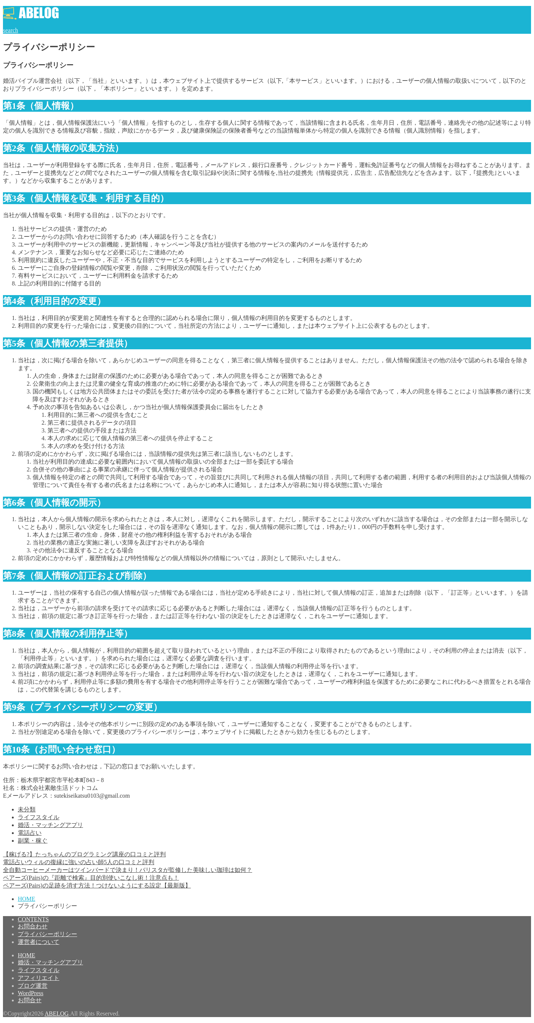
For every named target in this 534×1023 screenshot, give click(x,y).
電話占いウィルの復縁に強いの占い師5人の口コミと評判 (78, 862)
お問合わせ (32, 926)
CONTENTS (33, 919)
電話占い (30, 833)
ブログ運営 (32, 986)
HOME (26, 955)
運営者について (38, 942)
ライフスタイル (38, 817)
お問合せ (30, 1000)
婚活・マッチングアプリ (50, 825)
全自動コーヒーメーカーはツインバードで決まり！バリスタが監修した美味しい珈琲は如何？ (127, 870)
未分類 (27, 809)
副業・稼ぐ (32, 840)
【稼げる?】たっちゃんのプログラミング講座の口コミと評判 (84, 854)
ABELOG (56, 1013)
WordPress (30, 993)
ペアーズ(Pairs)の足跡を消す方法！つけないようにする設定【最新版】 (97, 885)
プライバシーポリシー (47, 934)
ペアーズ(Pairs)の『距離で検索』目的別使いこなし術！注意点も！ (91, 878)
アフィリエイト (38, 978)
